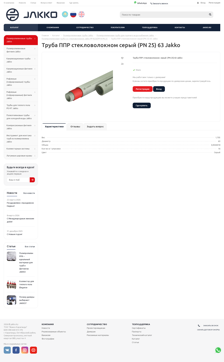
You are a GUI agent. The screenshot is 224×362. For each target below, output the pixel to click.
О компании (53, 27)
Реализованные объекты (54, 331)
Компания (48, 324)
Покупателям (118, 27)
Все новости (29, 193)
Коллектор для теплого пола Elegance (26, 284)
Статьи (135, 342)
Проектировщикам (96, 328)
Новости (46, 328)
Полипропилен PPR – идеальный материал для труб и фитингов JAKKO (26, 262)
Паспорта (136, 331)
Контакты (180, 27)
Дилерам (91, 331)
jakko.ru (207, 27)
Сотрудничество (84, 27)
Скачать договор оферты (208, 330)
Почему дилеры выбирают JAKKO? (26, 300)
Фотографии (48, 339)
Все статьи (30, 247)
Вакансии (46, 335)
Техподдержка (149, 27)
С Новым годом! (14, 234)
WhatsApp (140, 3)
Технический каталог (142, 335)
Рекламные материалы (98, 335)
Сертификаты (139, 328)
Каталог (14, 27)
